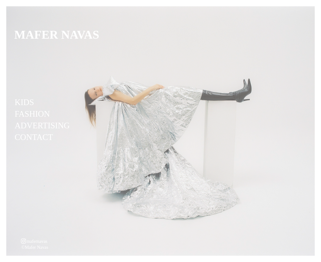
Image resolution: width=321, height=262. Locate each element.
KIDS (24, 102)
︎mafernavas (33, 241)
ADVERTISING (42, 125)
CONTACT (34, 137)
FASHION (32, 114)
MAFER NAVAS (56, 34)
